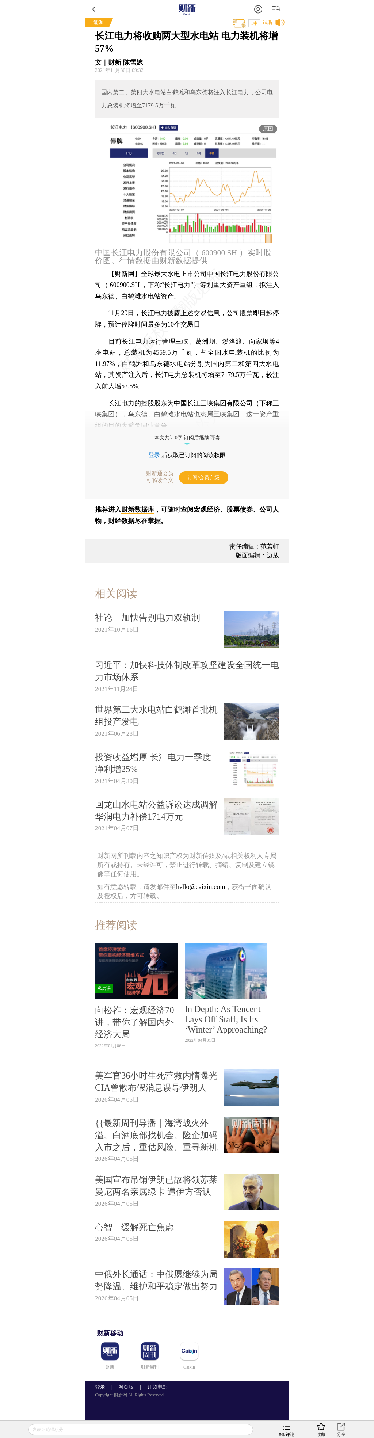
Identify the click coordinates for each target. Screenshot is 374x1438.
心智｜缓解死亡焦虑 (134, 1227)
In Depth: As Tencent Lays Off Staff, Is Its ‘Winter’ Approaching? (226, 1019)
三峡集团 (213, 403)
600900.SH (125, 285)
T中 (254, 23)
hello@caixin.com (200, 886)
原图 (268, 128)
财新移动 (110, 1333)
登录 (154, 455)
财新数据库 (137, 509)
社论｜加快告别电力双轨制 (147, 617)
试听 (268, 22)
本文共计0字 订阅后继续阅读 (187, 437)
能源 (99, 22)
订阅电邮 (155, 1387)
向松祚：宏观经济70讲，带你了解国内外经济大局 (134, 1022)
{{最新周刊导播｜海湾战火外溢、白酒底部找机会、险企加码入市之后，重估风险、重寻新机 (156, 1135)
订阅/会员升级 (203, 477)
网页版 (126, 1387)
